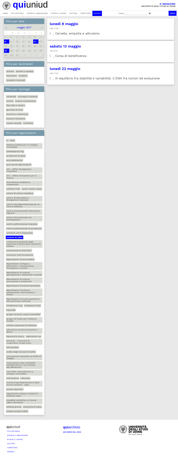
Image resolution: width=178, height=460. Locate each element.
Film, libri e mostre (15, 105)
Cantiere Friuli (13, 189)
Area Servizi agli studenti (18, 164)
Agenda (97, 13)
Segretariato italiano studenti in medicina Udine (22, 394)
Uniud (172, 13)
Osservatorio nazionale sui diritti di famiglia (23, 357)
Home (5, 13)
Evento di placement (25, 101)
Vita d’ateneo (17, 13)
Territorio (85, 13)
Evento (9, 101)
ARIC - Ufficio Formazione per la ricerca (21, 176)
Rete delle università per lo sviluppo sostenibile (19, 372)
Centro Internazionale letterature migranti (23, 212)
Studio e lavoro (58, 13)
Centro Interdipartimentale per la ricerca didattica (22, 205)
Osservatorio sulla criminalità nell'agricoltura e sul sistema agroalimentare (20, 365)
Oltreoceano (12, 347)
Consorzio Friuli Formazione (19, 255)
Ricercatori (11, 76)
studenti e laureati (15, 80)
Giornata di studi (14, 110)
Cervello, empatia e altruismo (75, 33)
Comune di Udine (14, 237)
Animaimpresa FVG (15, 151)
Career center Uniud (32, 189)
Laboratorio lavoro (15, 336)
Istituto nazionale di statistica (21, 325)
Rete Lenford (12, 378)
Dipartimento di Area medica (20, 259)
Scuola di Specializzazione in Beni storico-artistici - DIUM (22, 383)
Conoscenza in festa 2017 (19, 250)
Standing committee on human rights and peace (21, 401)
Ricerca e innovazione (37, 13)
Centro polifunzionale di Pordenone (23, 228)
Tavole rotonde (13, 123)
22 (6, 50)
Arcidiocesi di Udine (15, 156)
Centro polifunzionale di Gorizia (21, 224)
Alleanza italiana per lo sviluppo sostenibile (22, 146)
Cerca (121, 13)
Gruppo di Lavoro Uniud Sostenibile (23, 314)
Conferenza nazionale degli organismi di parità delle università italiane (23, 244)
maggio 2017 (24, 27)
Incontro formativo (15, 118)
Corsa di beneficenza (68, 56)
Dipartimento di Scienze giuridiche (23, 286)
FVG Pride (10, 310)
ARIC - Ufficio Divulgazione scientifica (18, 170)
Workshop (28, 123)
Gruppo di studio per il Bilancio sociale (21, 320)
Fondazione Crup (14, 305)
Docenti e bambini (24, 71)
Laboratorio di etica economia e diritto (21, 331)
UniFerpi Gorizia (13, 407)
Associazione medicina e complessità (18, 183)
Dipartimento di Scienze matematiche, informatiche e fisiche (20, 292)
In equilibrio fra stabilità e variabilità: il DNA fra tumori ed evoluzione (105, 78)
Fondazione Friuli (32, 305)
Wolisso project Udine (17, 411)
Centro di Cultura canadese (19, 193)
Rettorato (25, 378)
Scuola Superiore (14, 389)
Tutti (10, 140)
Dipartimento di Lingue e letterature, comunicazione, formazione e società (20, 266)
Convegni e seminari (27, 96)
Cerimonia (11, 96)
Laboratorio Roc (33, 336)
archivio (71, 427)
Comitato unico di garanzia (19, 233)
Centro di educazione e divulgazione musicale (17, 199)
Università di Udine (32, 407)
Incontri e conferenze (17, 114)
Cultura (73, 13)
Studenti (23, 76)
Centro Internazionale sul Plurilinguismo (19, 218)
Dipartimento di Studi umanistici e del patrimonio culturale (23, 300)
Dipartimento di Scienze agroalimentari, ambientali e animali (24, 273)
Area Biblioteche (14, 160)
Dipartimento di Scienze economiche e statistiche (19, 280)
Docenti (10, 71)
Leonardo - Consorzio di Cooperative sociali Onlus (18, 342)
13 (35, 41)
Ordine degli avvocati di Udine (21, 352)
